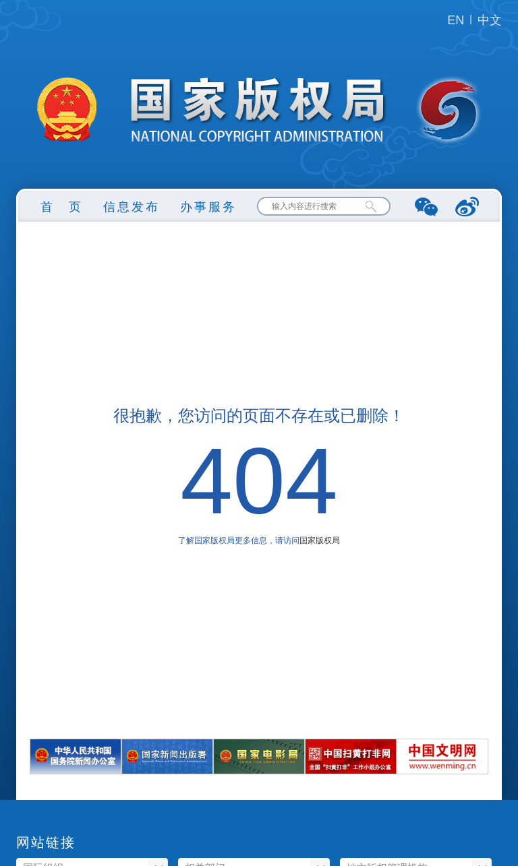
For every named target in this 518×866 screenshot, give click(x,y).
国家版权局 (319, 540)
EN (455, 20)
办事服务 (208, 207)
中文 (490, 20)
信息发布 (131, 207)
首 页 (61, 207)
